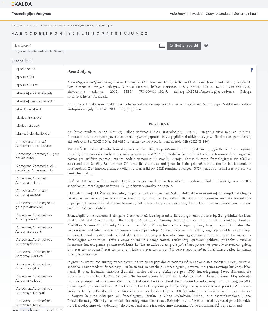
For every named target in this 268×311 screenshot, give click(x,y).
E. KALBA (17, 25)
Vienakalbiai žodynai (54, 25)
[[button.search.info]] (206, 45)
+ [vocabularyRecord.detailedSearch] (39, 51)
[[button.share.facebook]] (252, 70)
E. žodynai (32, 25)
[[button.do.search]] (184, 46)
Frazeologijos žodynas (82, 25)
